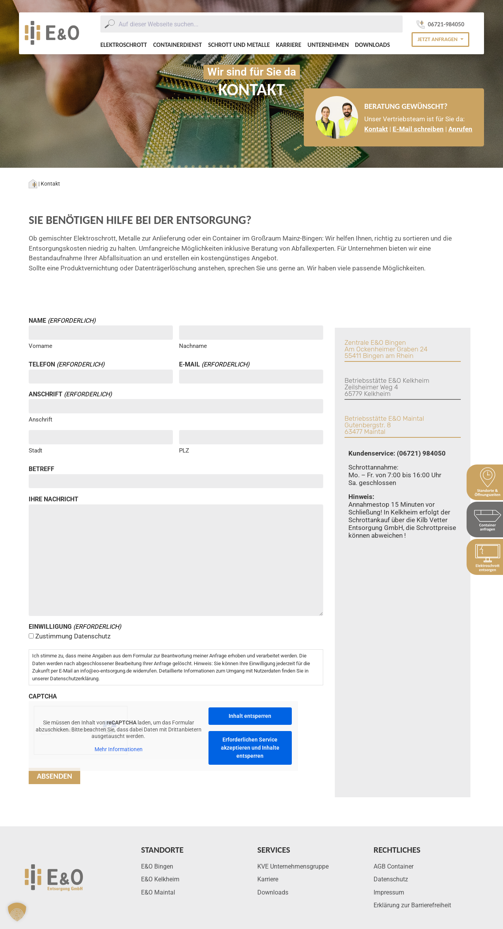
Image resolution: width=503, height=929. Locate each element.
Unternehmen (328, 44)
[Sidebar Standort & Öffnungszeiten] (485, 482)
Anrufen (460, 129)
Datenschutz (391, 879)
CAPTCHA (43, 696)
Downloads (372, 44)
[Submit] (109, 24)
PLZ (184, 450)
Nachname (193, 345)
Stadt (35, 450)
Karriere (288, 44)
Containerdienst (177, 44)
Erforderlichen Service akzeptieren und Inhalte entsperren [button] (250, 747)
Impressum (389, 892)
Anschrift (40, 419)
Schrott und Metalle (239, 44)
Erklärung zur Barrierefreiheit (412, 905)
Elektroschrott (123, 44)
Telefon (67, 364)
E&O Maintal (158, 892)
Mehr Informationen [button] (119, 749)
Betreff (41, 469)
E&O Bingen (157, 866)
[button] (440, 39)
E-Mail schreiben (418, 129)
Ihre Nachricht (53, 499)
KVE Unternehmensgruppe (293, 866)
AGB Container (393, 866)
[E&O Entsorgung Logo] (52, 33)
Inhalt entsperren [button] (250, 716)
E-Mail (214, 364)
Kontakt (376, 129)
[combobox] (251, 24)
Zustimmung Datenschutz (72, 636)
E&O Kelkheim (160, 879)
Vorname (40, 345)
